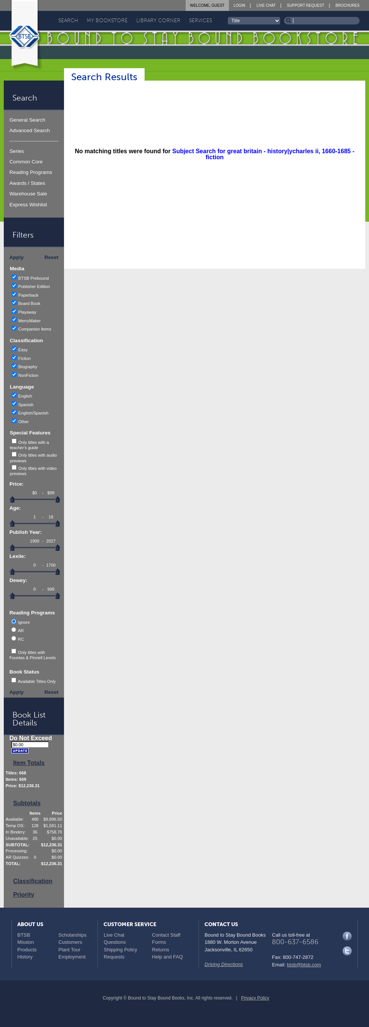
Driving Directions (223, 964)
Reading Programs (30, 172)
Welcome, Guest (207, 5)
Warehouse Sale (28, 194)
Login (239, 5)
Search (68, 20)
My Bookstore (107, 20)
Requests (114, 957)
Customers (70, 942)
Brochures (347, 5)
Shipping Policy (120, 949)
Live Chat (266, 5)
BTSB (23, 935)
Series (16, 151)
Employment (71, 957)
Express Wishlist (28, 204)
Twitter (347, 950)
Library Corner (158, 20)
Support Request (305, 5)
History (24, 957)
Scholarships (72, 935)
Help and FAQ (167, 957)
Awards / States (27, 183)
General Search (27, 120)
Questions (115, 942)
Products (27, 949)
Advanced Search (29, 130)
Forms (159, 942)
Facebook (347, 936)
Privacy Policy (255, 998)
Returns (160, 949)
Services (200, 20)
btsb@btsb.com (304, 965)
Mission (25, 942)
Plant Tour (69, 949)
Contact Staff (166, 935)
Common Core (26, 162)
